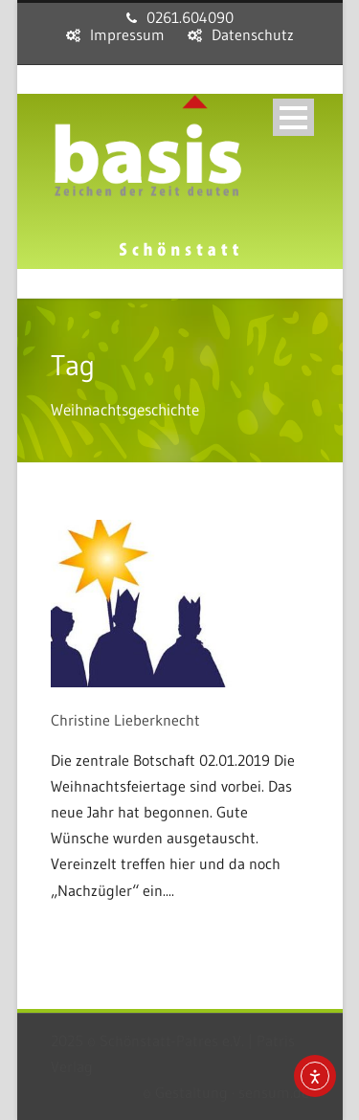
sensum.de (273, 1092)
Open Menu (293, 117)
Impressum (127, 34)
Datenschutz (253, 34)
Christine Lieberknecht (125, 719)
